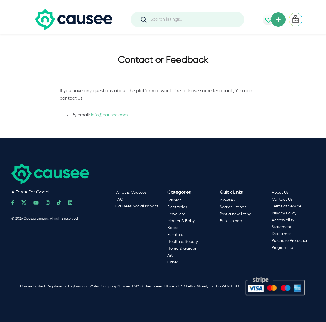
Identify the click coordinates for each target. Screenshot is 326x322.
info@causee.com (109, 115)
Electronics (177, 207)
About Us (280, 193)
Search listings (233, 207)
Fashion (174, 200)
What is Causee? (130, 193)
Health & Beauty (182, 242)
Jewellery (176, 214)
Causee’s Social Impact (136, 206)
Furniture (175, 235)
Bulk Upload (231, 221)
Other (172, 262)
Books (172, 228)
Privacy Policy (284, 213)
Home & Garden (182, 249)
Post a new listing (236, 214)
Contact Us (282, 199)
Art (170, 255)
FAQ (119, 199)
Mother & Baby (181, 221)
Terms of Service (286, 206)
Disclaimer (281, 234)
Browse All (229, 200)
